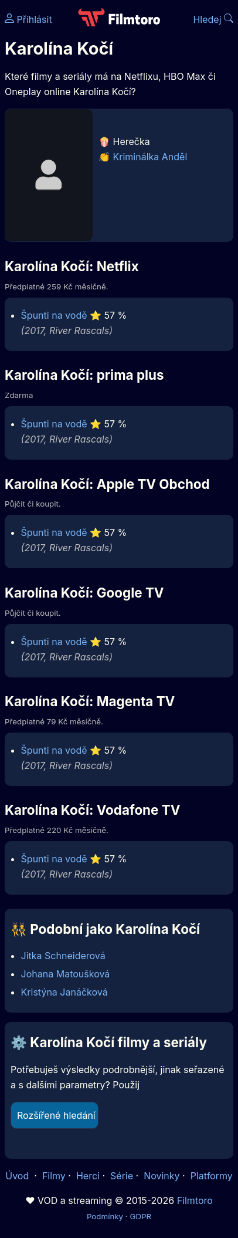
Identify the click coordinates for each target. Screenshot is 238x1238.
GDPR (140, 1216)
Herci (88, 1176)
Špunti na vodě (54, 315)
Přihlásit (28, 19)
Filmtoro (195, 1200)
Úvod (18, 1176)
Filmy (54, 1176)
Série (121, 1176)
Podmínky (105, 1216)
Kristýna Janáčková (64, 992)
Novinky (161, 1176)
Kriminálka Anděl (150, 157)
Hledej (213, 19)
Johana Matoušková (65, 974)
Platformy (212, 1176)
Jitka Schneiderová (63, 956)
